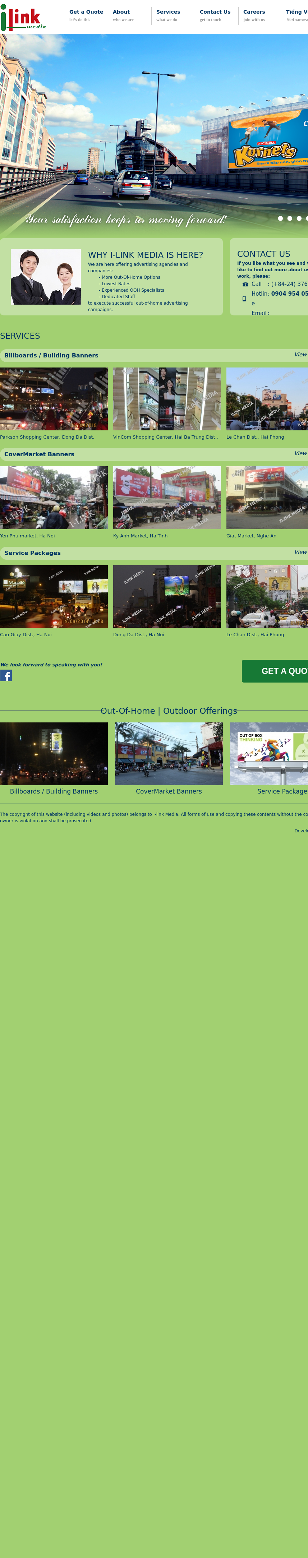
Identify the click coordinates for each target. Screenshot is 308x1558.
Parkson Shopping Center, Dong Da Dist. (47, 437)
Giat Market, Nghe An (251, 535)
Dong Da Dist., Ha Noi (138, 634)
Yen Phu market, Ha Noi (27, 535)
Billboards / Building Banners (51, 355)
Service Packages (32, 553)
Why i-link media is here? (145, 255)
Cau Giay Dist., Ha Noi (26, 634)
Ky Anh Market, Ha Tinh (140, 535)
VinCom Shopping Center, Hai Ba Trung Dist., (165, 437)
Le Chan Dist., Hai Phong (255, 437)
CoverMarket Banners (39, 454)
